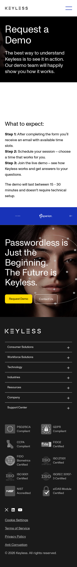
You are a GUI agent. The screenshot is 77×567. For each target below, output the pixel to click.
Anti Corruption (16, 545)
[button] (38, 347)
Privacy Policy (15, 536)
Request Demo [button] (18, 299)
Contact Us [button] (46, 299)
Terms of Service (17, 528)
